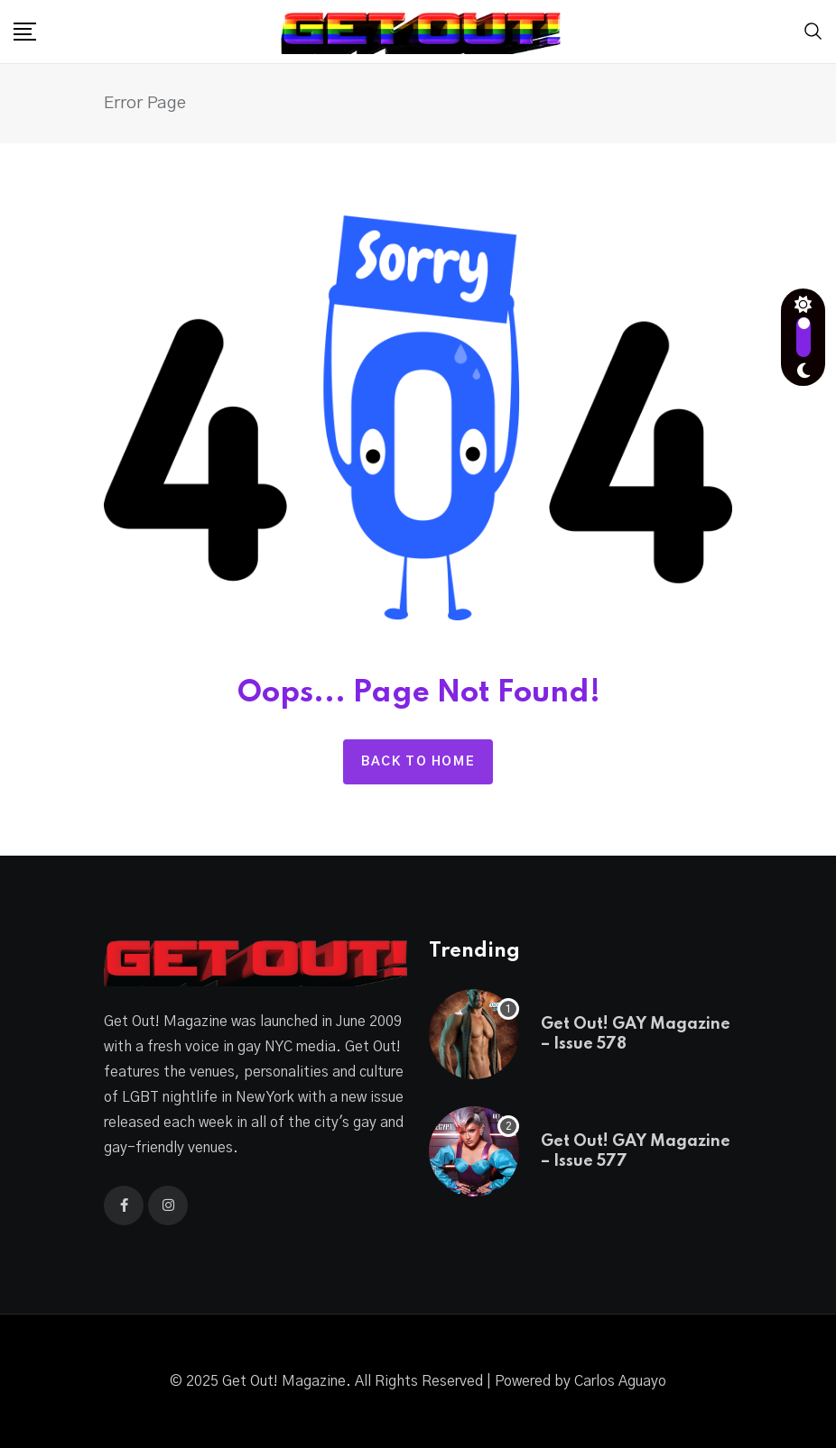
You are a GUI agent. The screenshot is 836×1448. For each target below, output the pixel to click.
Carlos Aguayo (620, 1381)
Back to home (418, 762)
